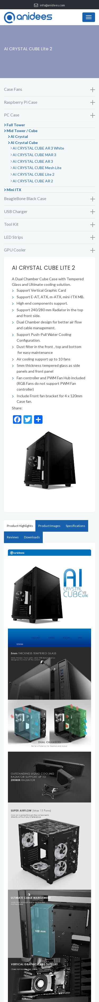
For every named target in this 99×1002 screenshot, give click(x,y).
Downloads (32, 537)
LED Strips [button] (49, 237)
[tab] (49, 89)
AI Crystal (19, 136)
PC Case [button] (49, 115)
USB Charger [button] (49, 211)
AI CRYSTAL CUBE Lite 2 (33, 174)
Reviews (13, 537)
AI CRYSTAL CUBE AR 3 (33, 161)
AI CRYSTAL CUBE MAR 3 (34, 154)
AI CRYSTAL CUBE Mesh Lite (37, 167)
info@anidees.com (52, 5)
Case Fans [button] (49, 89)
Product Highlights (20, 526)
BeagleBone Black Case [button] (49, 198)
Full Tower (16, 125)
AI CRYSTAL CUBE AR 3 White (38, 148)
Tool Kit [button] (49, 224)
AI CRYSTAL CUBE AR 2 (33, 181)
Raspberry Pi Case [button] (49, 102)
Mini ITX (14, 189)
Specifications (75, 526)
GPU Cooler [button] (49, 250)
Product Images (49, 526)
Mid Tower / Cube (22, 130)
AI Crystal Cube (24, 142)
